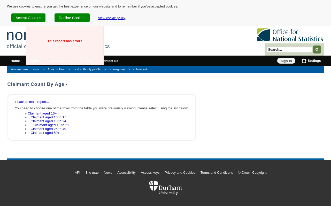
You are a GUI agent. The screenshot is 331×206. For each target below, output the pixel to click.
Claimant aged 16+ (42, 113)
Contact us (109, 61)
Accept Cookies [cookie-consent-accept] (28, 18)
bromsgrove (117, 69)
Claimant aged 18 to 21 (48, 125)
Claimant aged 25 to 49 (47, 129)
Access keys (150, 172)
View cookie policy (111, 18)
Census (86, 61)
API (77, 172)
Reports (35, 61)
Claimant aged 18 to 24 (47, 121)
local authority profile (87, 69)
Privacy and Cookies (180, 172)
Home (15, 61)
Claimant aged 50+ (43, 133)
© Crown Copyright (252, 172)
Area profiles (56, 69)
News (108, 172)
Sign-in (286, 61)
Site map (91, 172)
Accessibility (126, 172)
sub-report (140, 69)
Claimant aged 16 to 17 (47, 117)
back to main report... (33, 102)
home (35, 69)
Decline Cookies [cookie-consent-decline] (72, 18)
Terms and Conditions (217, 172)
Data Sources (60, 61)
